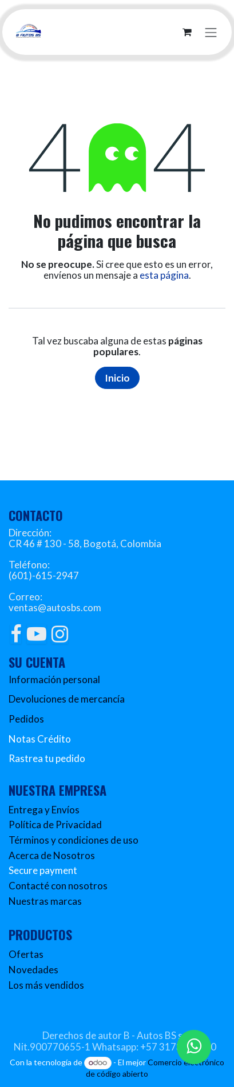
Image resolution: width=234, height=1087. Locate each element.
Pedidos (26, 719)
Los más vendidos (46, 985)
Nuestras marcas (45, 901)
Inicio (117, 378)
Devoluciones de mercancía (67, 699)
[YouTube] (36, 634)
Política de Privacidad (55, 825)
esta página (164, 275)
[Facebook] (15, 634)
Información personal (54, 679)
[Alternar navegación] (211, 31)
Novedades (33, 970)
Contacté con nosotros (58, 886)
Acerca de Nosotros (52, 855)
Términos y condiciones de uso (73, 840)
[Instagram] (59, 634)
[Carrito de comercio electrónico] (187, 32)
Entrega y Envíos (44, 810)
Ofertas (26, 954)
